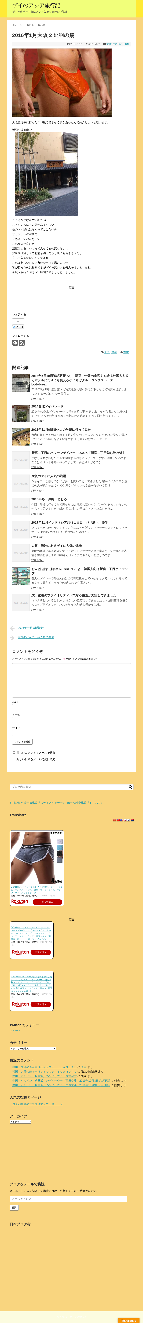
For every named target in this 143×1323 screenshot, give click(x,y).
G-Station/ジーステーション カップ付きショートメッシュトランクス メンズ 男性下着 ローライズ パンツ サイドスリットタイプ (37, 890)
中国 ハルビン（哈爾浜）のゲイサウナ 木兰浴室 (44, 1076)
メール (16, 714)
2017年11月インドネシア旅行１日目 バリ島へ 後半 (69, 522)
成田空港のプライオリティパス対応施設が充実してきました (73, 595)
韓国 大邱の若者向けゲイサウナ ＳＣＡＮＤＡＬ (44, 1067)
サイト (16, 727)
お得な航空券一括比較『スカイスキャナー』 (37, 802)
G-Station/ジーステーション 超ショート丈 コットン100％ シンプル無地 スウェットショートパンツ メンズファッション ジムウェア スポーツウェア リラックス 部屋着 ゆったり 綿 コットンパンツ (31, 933)
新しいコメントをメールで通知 (36, 752)
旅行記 (117, 44)
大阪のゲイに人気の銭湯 (48, 476)
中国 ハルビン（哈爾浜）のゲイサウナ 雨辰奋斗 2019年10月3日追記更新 (61, 1080)
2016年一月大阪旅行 (27, 628)
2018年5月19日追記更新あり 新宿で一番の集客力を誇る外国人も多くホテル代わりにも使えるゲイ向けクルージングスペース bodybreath (80, 380)
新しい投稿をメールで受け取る (36, 759)
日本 (126, 44)
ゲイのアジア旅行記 (36, 5)
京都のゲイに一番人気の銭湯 (32, 637)
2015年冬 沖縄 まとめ (49, 499)
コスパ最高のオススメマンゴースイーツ (37, 1104)
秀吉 (126, 352)
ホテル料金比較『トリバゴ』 (85, 802)
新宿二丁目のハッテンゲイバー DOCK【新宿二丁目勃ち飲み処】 (78, 453)
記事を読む (37, 398)
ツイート (15, 1030)
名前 (15, 702)
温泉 (114, 352)
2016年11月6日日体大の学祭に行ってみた (61, 429)
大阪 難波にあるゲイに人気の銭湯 (58, 546)
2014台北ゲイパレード (47, 406)
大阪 (109, 44)
